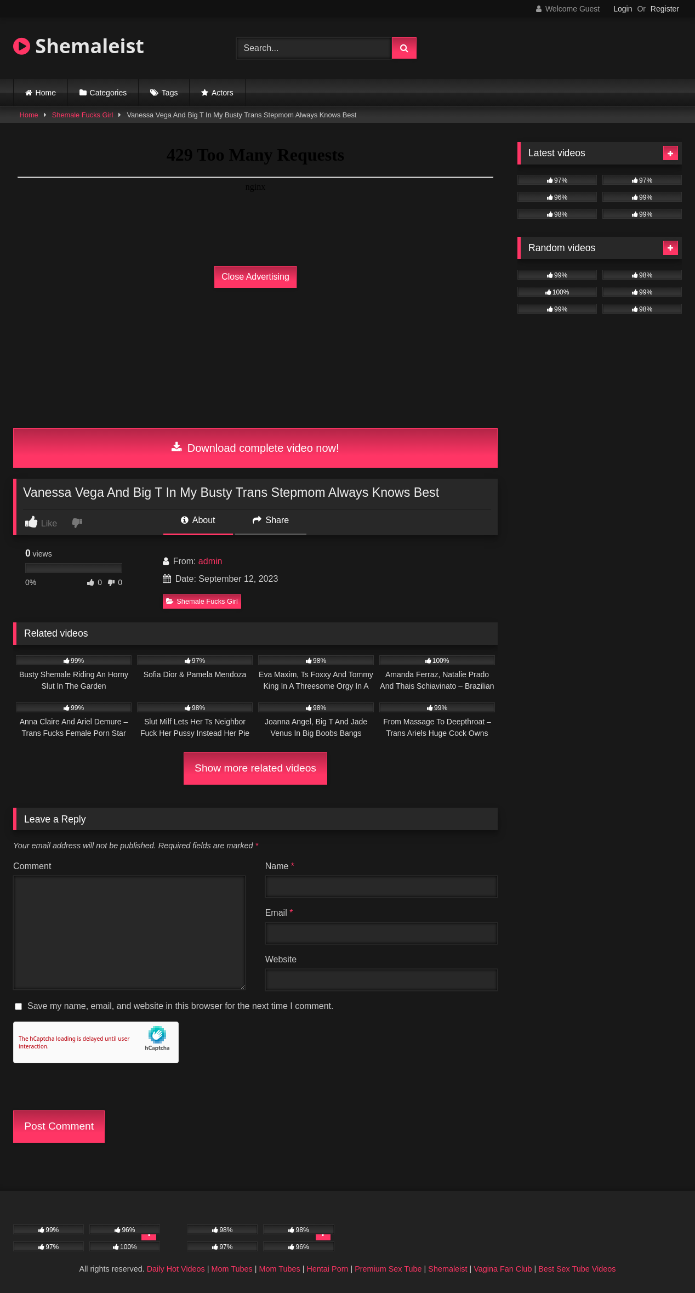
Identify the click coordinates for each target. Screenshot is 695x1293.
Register (665, 8)
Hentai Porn (327, 1268)
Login (622, 8)
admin (210, 561)
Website (281, 959)
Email (279, 912)
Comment (32, 866)
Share (271, 520)
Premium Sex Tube (388, 1268)
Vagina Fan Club (503, 1268)
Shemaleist (78, 45)
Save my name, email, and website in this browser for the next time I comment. (180, 1006)
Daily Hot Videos (176, 1268)
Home (46, 92)
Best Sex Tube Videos (577, 1268)
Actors (222, 92)
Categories (108, 92)
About (198, 520)
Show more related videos (255, 768)
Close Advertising (255, 276)
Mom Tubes (232, 1268)
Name (279, 866)
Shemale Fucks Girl (82, 115)
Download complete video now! (255, 448)
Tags (170, 92)
